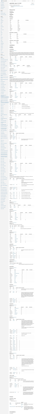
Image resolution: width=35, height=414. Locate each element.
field (1, 31)
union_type (2, 52)
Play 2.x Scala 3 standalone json (4, 185)
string (14, 66)
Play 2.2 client (2, 158)
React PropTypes (3, 199)
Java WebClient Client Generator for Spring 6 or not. (4, 125)
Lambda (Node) (2, 133)
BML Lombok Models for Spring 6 (3, 75)
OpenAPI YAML (2, 149)
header (1, 32)
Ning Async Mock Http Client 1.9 (4, 138)
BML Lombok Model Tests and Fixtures (4, 77)
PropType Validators (3, 198)
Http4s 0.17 (2, 105)
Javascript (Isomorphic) (3, 120)
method (2, 11)
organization (2, 43)
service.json (2, 8)
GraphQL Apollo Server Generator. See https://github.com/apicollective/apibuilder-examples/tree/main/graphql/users (5, 96)
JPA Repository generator (4, 126)
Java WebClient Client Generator (3, 122)
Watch (33, 4)
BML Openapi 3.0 (3, 81)
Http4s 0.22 (2, 110)
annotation (2, 17)
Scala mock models (3, 207)
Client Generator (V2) (3, 84)
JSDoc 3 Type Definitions (4, 130)
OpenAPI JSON (2, 146)
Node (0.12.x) (2, 140)
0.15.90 (33, 3)
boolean (16, 152)
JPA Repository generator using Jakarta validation (4, 128)
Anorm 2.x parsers (3, 67)
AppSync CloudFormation (4, 70)
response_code (2, 55)
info (1, 35)
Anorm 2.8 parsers (3, 64)
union (1, 50)
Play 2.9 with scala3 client (4, 179)
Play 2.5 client (2, 164)
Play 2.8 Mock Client (3, 176)
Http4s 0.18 (2, 107)
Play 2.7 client (2, 173)
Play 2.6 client (2, 167)
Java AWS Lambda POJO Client (4, 115)
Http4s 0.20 (2, 108)
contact (1, 25)
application (2, 20)
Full (15, 50)
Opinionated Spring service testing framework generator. (4, 154)
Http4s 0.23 (2, 111)
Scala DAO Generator (3, 205)
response (2, 47)
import (1, 34)
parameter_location (16, 273)
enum (1, 28)
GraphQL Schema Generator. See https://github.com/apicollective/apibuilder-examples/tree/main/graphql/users (5, 101)
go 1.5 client (2, 93)
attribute (2, 22)
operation (2, 41)
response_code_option (3, 14)
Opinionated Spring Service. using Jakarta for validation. (4, 156)
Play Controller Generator (4, 190)
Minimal (14, 50)
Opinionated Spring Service (4, 152)
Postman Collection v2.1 (3, 196)
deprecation (2, 26)
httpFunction (2, 113)
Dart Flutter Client (3, 87)
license (1, 38)
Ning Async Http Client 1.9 (4, 136)
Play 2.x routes (2, 182)
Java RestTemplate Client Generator (4, 119)
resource (2, 46)
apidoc (1, 19)
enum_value (2, 29)
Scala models (2, 208)
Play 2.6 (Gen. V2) (3, 170)
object (15, 85)
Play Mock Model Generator (4, 193)
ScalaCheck (2, 204)
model (1, 40)
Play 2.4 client (2, 161)
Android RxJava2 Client (3, 61)
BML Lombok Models (3, 73)
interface (2, 37)
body (1, 23)
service (1, 49)
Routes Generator (3, 201)
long (15, 153)
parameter (2, 44)
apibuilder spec (2, 5)
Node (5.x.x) (2, 141)
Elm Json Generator (3, 90)
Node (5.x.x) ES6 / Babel (4, 143)
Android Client (2, 58)
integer (10, 404)
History (31, 4)
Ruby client (2, 202)
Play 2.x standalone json (4, 187)
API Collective (2, 2)
